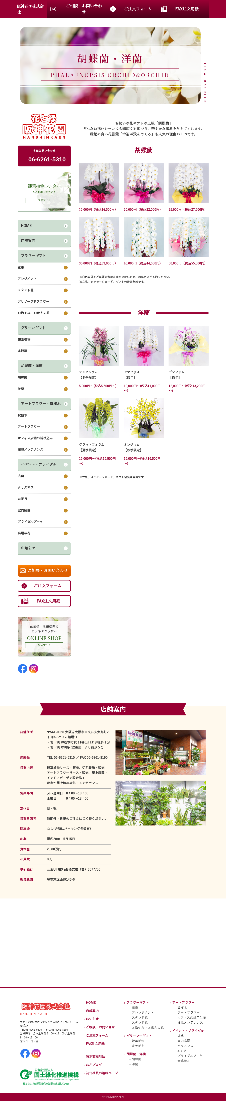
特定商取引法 (95, 1057)
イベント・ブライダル (188, 1031)
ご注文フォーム (97, 1035)
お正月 (182, 1051)
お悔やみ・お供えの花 (148, 1028)
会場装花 (183, 1061)
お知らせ (92, 1019)
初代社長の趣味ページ (102, 1073)
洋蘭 (135, 1064)
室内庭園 (183, 1041)
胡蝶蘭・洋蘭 (136, 1054)
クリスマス (185, 1046)
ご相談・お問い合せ (100, 1027)
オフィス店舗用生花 (191, 1018)
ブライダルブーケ (190, 1056)
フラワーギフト (138, 1003)
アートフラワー (183, 1003)
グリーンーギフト (139, 1036)
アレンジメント (143, 1013)
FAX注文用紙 (95, 1044)
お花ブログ (94, 1065)
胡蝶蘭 (136, 1059)
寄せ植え (138, 1046)
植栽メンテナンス (190, 1023)
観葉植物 (138, 1041)
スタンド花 (140, 1018)
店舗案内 (92, 1011)
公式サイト (44, 645)
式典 (180, 1036)
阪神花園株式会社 (30, 8)
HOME (91, 1003)
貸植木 (182, 1008)
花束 (135, 1008)
